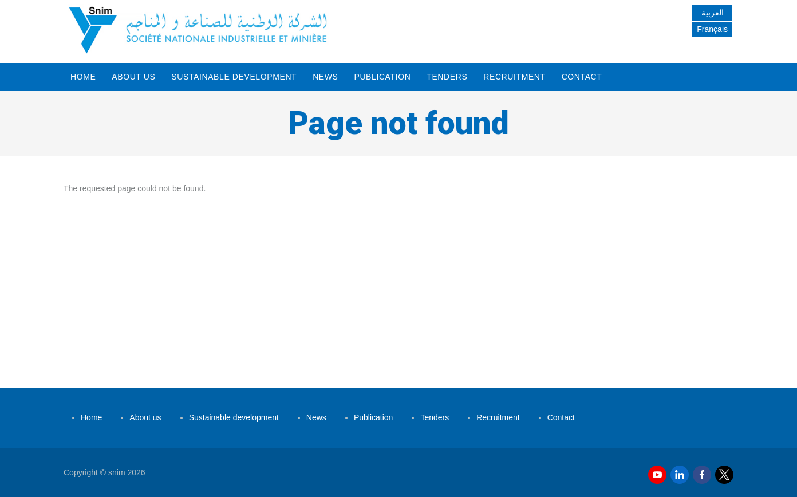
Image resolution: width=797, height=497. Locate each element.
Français (712, 29)
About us (133, 76)
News (325, 76)
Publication (382, 76)
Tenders (447, 76)
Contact (582, 76)
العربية (712, 12)
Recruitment (514, 76)
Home (83, 76)
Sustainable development (234, 76)
